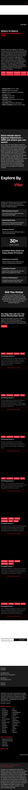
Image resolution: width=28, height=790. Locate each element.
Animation (17, 72)
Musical (4, 730)
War (13, 730)
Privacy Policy (15, 765)
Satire (10, 521)
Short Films (15, 717)
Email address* (7, 640)
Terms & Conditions (7, 767)
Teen (13, 727)
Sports (14, 719)
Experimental (6, 722)
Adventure (10, 72)
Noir (13, 709)
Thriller (14, 729)
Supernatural (16, 722)
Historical (4, 727)
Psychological (16, 712)
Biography (5, 714)
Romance (15, 714)
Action (3, 72)
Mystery (4, 732)
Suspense (15, 725)
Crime (3, 717)
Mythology (4, 521)
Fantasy (24, 72)
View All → (4, 326)
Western (14, 732)
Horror (4, 729)
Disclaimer (5, 765)
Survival (14, 724)
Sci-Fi (14, 715)
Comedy (16, 353)
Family (4, 724)
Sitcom (16, 521)
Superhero (15, 720)
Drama (22, 353)
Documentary (6, 719)
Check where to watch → (14, 367)
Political (14, 710)
